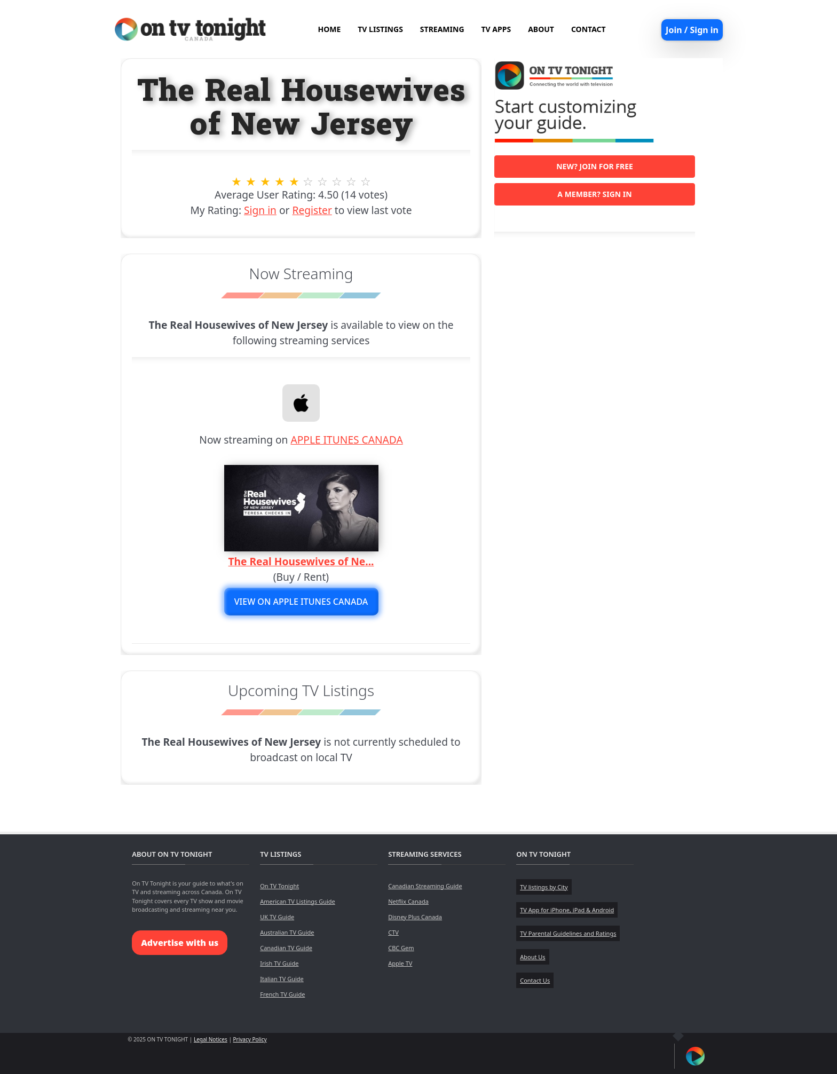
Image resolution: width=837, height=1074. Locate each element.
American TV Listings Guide (297, 901)
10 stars (366, 181)
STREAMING (442, 29)
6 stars (308, 181)
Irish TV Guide (279, 963)
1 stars (237, 181)
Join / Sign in (692, 30)
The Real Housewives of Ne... (301, 561)
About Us (532, 957)
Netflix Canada (408, 901)
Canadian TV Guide (286, 948)
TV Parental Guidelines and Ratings (568, 933)
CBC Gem (401, 948)
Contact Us (535, 980)
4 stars (279, 181)
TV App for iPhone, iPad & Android (567, 910)
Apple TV (400, 963)
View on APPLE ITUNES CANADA (301, 601)
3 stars (265, 181)
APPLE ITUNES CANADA (346, 439)
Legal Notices (210, 1039)
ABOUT (541, 29)
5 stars (294, 181)
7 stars (322, 181)
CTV (393, 932)
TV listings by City (543, 887)
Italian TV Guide (282, 979)
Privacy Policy (250, 1039)
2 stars (251, 181)
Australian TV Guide (287, 932)
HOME (329, 29)
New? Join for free (594, 166)
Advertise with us (179, 943)
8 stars (337, 181)
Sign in (260, 210)
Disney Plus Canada (415, 917)
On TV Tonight (279, 886)
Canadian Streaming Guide (425, 886)
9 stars (351, 181)
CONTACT (588, 29)
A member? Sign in (594, 194)
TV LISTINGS (380, 29)
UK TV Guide (277, 917)
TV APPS (496, 29)
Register (311, 210)
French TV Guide (282, 994)
